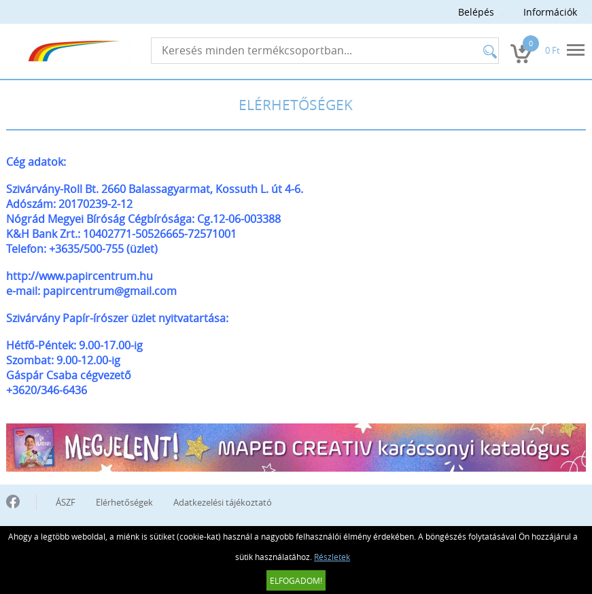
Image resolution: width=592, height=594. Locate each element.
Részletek (332, 556)
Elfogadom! (296, 580)
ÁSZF (65, 502)
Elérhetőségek (124, 502)
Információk (550, 11)
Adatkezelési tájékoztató (222, 502)
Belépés (476, 11)
